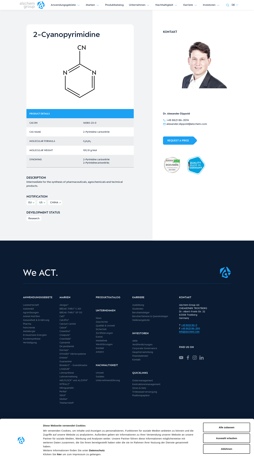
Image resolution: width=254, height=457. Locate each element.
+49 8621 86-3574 (176, 120)
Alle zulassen (226, 413)
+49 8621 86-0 (189, 325)
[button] (235, 5)
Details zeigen (174, 450)
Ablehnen (226, 434)
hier (60, 439)
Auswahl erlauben (226, 423)
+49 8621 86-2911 (190, 328)
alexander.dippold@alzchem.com (185, 123)
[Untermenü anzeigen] (78, 5)
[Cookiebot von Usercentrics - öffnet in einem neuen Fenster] (21, 450)
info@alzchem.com (189, 331)
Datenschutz (97, 436)
